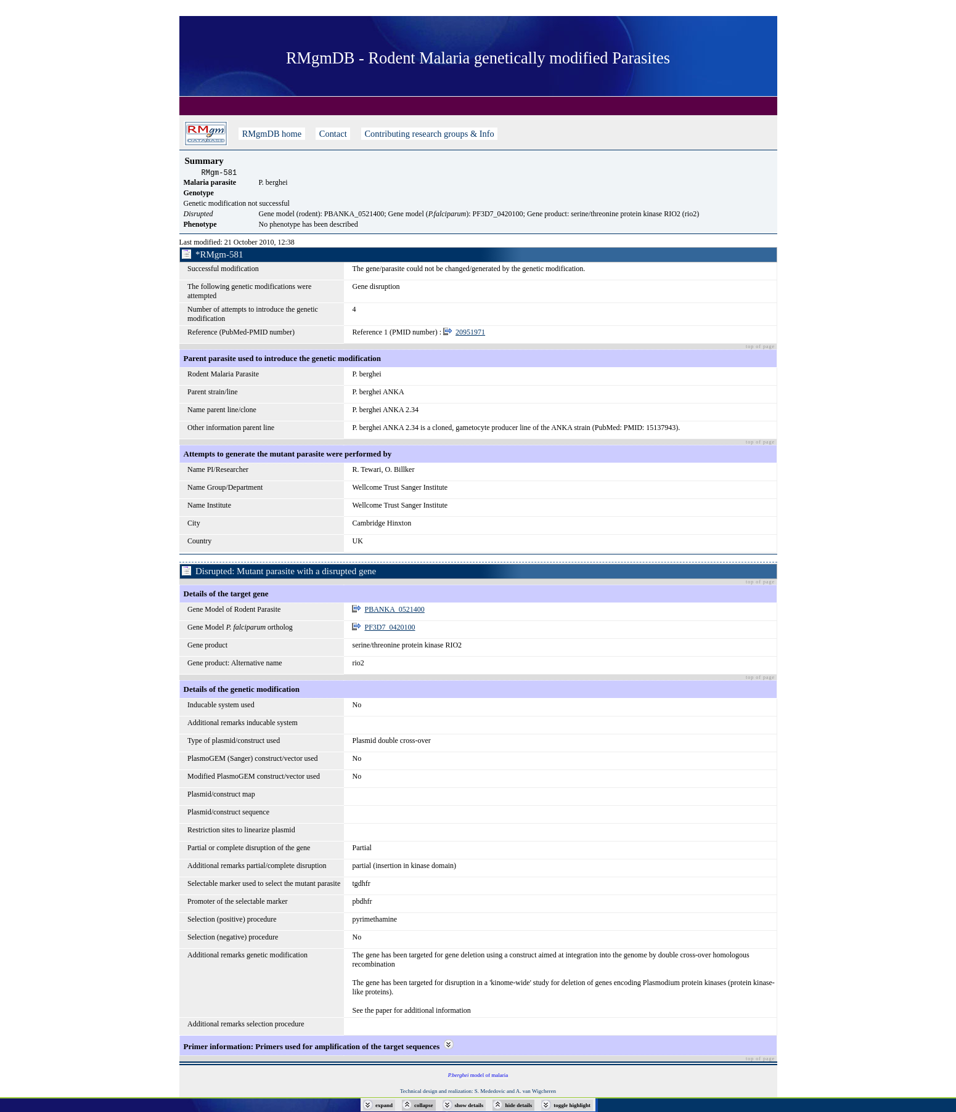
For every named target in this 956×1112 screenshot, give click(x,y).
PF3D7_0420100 (389, 629)
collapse (423, 1105)
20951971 (470, 334)
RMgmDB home (272, 134)
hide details (518, 1105)
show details (469, 1105)
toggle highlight (572, 1105)
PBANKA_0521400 (394, 611)
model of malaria (478, 1077)
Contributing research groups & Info (429, 134)
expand (384, 1105)
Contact (333, 134)
